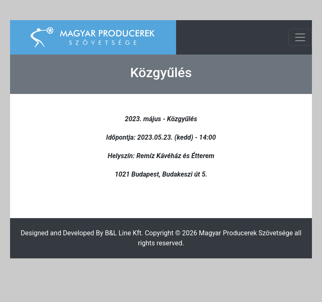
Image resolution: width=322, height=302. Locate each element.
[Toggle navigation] (300, 37)
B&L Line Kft (123, 233)
